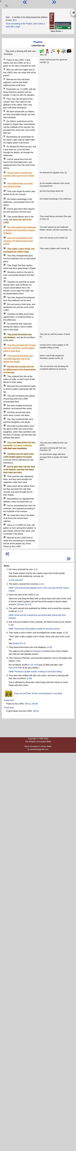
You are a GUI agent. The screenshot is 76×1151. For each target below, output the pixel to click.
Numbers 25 (38, 651)
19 (4, 248)
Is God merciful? (16, 580)
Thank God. (9, 708)
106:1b (36, 711)
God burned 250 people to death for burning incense (37, 629)
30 (4, 355)
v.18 (11, 625)
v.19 (65, 633)
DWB (11, 588)
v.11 (41, 584)
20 (4, 255)
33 (4, 385)
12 (4, 183)
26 (4, 313)
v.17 (20, 611)
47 (4, 524)
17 (4, 227)
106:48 (35, 704)
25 (4, 304)
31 (4, 366)
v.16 (36, 595)
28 (4, 334)
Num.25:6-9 (14, 668)
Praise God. (9, 700)
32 (4, 376)
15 (4, 208)
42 (4, 476)
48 (4, 537)
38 (4, 425)
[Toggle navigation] (6, 6)
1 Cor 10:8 (33, 665)
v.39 (29, 678)
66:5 (14, 20)
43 (4, 485)
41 (4, 466)
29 (4, 344)
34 (4, 395)
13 (4, 191)
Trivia (8, 24)
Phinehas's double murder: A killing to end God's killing (38, 672)
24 (4, 297)
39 (4, 442)
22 (4, 271)
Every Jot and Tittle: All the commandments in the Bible (33, 693)
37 (4, 418)
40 (4, 453)
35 (4, 405)
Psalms (38, 42)
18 (4, 237)
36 (4, 412)
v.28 (49, 647)
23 (4, 281)
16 (4, 216)
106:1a (28, 704)
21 (4, 265)
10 (4, 159)
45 (4, 505)
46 (4, 515)
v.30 (18, 661)
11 (4, 172)
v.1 (35, 569)
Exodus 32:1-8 (24, 604)
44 (4, 498)
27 (4, 323)
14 (4, 198)
